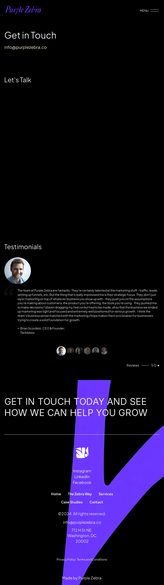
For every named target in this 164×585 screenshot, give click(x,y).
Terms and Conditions (92, 559)
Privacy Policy (66, 559)
